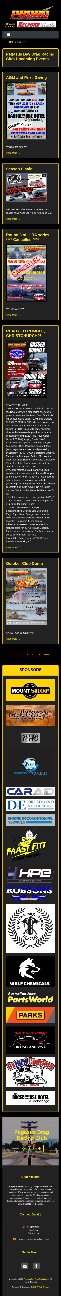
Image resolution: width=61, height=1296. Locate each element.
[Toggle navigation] (8, 34)
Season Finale (19, 169)
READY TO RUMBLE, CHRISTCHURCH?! (25, 333)
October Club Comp (24, 563)
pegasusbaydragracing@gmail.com (34, 1239)
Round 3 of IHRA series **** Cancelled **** (27, 237)
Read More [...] (13, 153)
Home (10, 42)
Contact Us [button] (31, 1148)
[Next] (46, 654)
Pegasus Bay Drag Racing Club (36, 1279)
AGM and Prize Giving (26, 77)
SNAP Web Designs (41, 1287)
